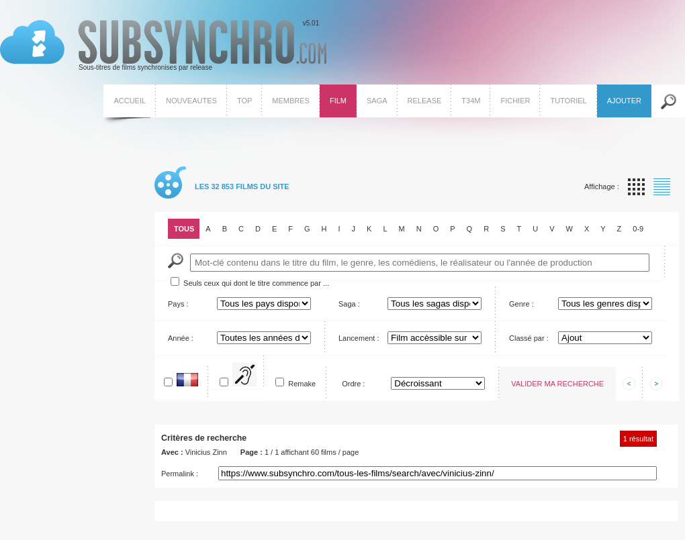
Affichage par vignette (636, 186)
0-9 (638, 229)
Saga (377, 101)
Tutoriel (568, 101)
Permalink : (179, 474)
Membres (291, 101)
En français (200, 382)
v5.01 (163, 45)
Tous (184, 229)
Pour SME (256, 377)
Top (244, 101)
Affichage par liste (661, 186)
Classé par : (529, 338)
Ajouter (624, 101)
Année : (180, 338)
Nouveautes (191, 101)
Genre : (521, 304)
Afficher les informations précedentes (629, 383)
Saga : (349, 304)
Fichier (515, 101)
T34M (470, 101)
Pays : (178, 304)
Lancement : (358, 338)
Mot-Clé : (175, 260)
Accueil (129, 101)
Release (425, 101)
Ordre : (353, 384)
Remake (302, 384)
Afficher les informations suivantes (656, 383)
